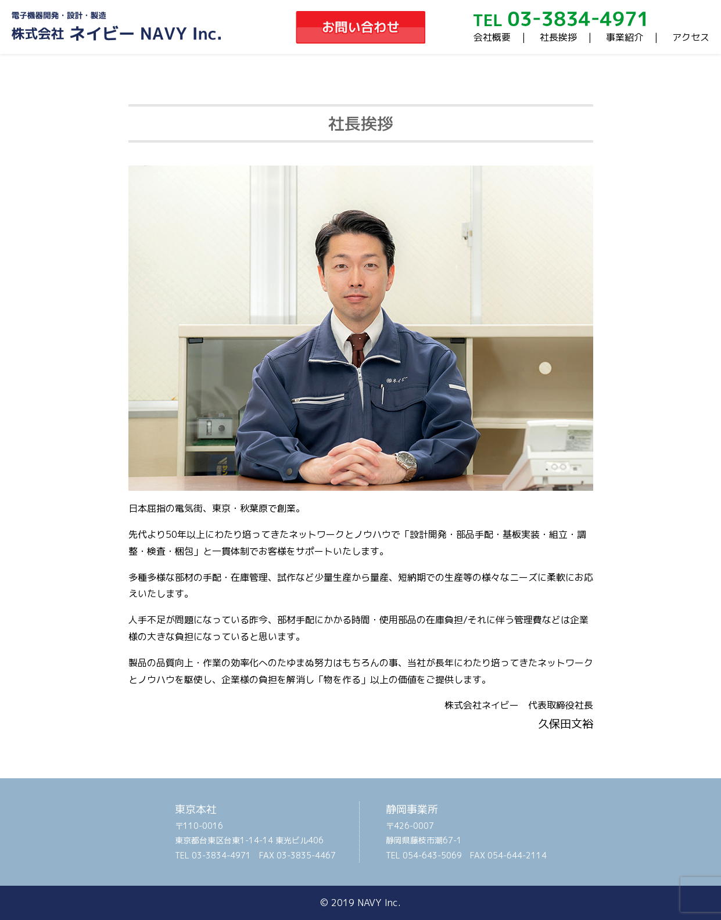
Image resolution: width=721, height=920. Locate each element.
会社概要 (492, 37)
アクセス (690, 37)
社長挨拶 (558, 37)
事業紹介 (624, 37)
